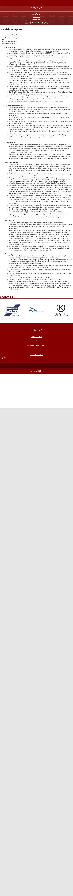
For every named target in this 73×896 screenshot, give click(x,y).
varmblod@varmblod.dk (38, 345)
